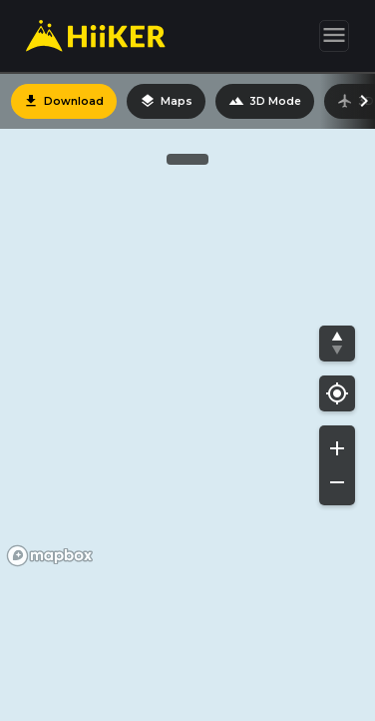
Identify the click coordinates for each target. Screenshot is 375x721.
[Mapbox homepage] (50, 555)
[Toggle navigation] (334, 36)
